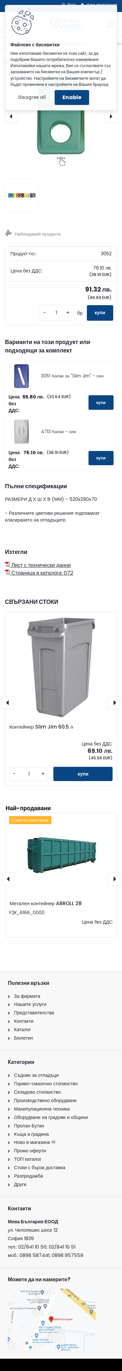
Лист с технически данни (38, 565)
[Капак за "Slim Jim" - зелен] (61, 116)
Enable (71, 97)
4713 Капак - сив (58, 432)
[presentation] (11, 116)
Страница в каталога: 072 (39, 573)
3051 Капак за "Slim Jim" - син (72, 376)
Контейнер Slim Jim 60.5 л (41, 727)
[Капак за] (22, 195)
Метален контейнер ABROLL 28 (45, 903)
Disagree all (32, 97)
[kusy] (56, 312)
